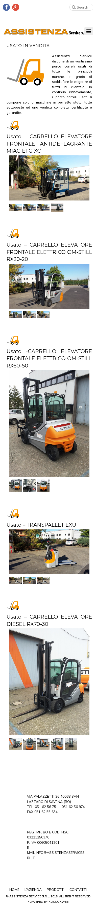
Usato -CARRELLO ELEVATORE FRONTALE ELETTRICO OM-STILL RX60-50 (49, 358)
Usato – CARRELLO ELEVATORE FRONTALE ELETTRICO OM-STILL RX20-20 (49, 252)
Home (14, 889)
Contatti (78, 889)
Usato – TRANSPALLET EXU (41, 525)
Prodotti (55, 889)
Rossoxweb (59, 901)
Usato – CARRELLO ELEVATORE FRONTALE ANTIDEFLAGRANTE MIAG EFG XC (49, 143)
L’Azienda (33, 889)
